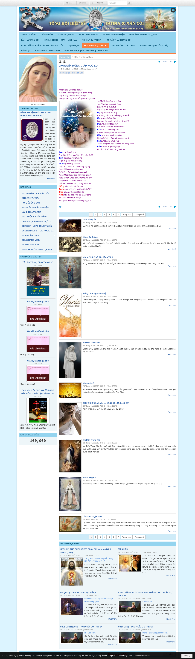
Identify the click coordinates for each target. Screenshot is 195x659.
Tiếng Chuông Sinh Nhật (95, 293)
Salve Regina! (89, 477)
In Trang (60, 206)
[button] (95, 45)
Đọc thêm (51, 179)
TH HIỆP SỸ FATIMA (29, 109)
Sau (171, 62)
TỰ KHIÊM (123, 549)
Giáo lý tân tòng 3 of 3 (38, 301)
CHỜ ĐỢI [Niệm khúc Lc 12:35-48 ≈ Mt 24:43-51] (106, 403)
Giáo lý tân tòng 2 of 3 (38, 331)
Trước (163, 62)
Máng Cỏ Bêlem (90, 237)
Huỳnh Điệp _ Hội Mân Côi (71, 73)
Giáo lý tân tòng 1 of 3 (38, 361)
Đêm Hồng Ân (89, 220)
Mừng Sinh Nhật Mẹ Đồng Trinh (98, 257)
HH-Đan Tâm (90, 633)
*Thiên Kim (147, 602)
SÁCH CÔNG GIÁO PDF (31, 257)
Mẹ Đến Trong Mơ (91, 440)
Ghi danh (82, 3)
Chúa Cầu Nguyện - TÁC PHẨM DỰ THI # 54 (81, 627)
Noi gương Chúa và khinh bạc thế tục (78, 592)
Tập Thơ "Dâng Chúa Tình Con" (38, 262)
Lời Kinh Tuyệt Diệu (92, 516)
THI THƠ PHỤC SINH (69, 544)
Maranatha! (88, 383)
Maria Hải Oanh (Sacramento (155, 633)
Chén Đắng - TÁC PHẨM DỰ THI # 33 (136, 627)
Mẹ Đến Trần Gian (91, 342)
